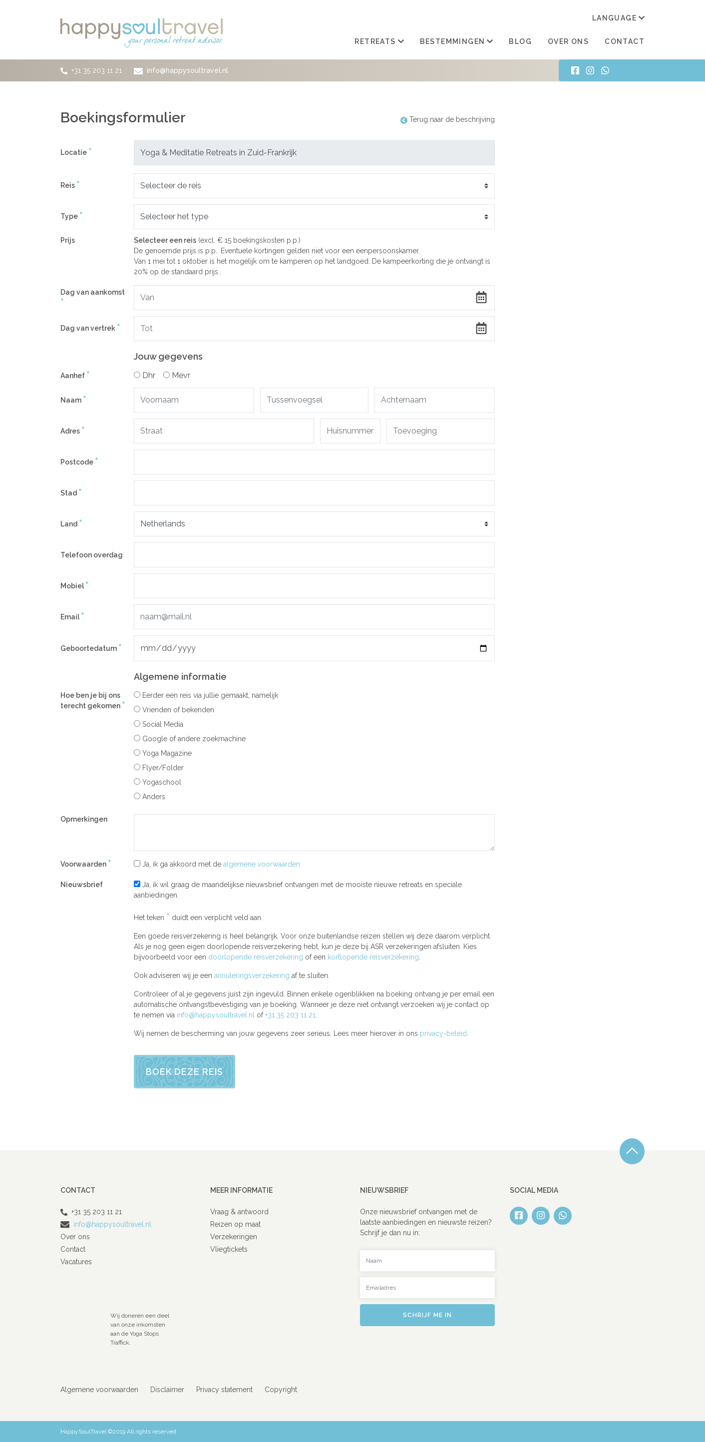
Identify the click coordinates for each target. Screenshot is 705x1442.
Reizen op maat (235, 1224)
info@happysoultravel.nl (179, 70)
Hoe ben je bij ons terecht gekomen (92, 701)
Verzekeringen (233, 1237)
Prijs (67, 240)
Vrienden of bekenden (174, 710)
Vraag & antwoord (239, 1212)
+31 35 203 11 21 (96, 70)
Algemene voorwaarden (99, 1390)
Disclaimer (167, 1390)
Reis (70, 185)
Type (71, 216)
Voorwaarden (85, 864)
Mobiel (74, 586)
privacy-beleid (443, 1033)
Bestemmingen (456, 41)
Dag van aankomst (92, 298)
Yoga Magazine (163, 753)
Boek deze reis (184, 1071)
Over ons (568, 41)
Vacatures (76, 1262)
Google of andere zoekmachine (190, 739)
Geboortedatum (91, 648)
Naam (73, 400)
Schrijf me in (427, 1315)
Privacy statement (224, 1390)
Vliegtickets (229, 1249)
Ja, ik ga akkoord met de (217, 864)
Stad (71, 493)
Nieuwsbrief (81, 885)
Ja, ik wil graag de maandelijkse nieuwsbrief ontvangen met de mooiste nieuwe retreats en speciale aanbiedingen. (298, 890)
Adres (72, 431)
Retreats (378, 41)
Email (72, 617)
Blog (520, 41)
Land (71, 524)
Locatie (76, 152)
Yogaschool (157, 782)
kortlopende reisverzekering (373, 957)
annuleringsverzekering (252, 975)
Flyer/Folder (159, 768)
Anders (149, 797)
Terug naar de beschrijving (447, 119)
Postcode (79, 462)
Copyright (281, 1390)
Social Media (158, 724)
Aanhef (75, 376)
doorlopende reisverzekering (255, 957)
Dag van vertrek (90, 328)
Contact (625, 41)
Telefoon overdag (91, 555)
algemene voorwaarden (261, 864)
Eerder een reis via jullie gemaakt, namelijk (206, 695)
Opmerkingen (83, 819)
